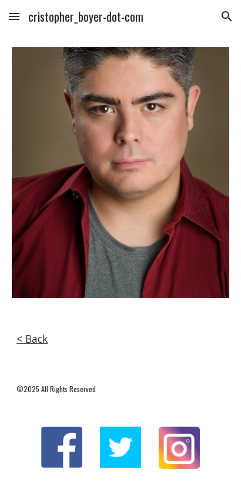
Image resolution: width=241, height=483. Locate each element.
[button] (14, 16)
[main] (120, 339)
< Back (32, 339)
